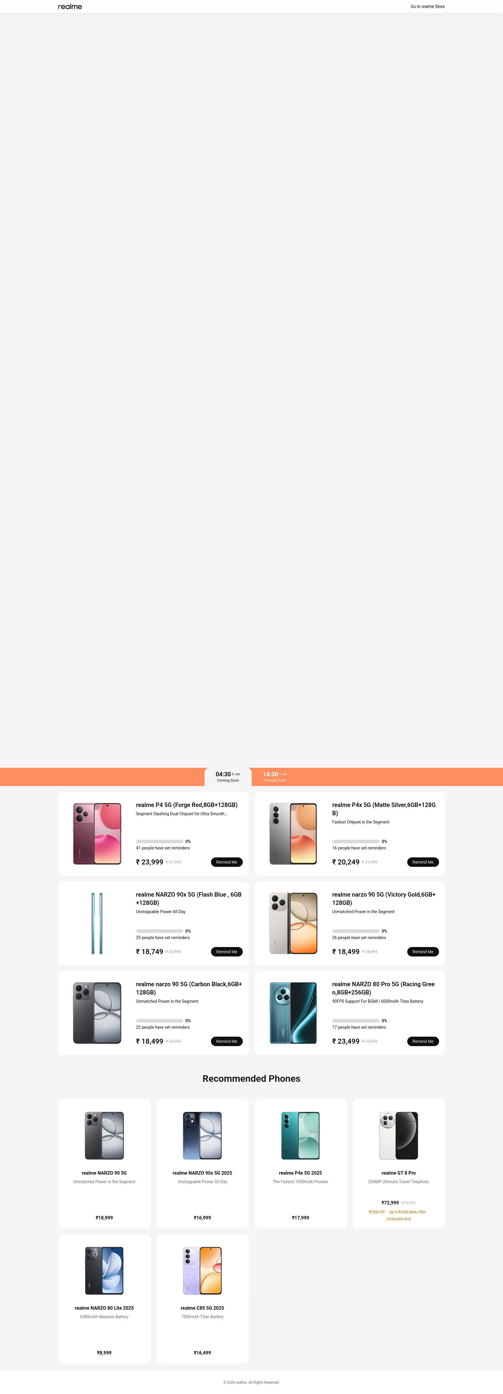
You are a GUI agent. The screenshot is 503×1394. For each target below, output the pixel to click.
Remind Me (227, 862)
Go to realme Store (428, 6)
